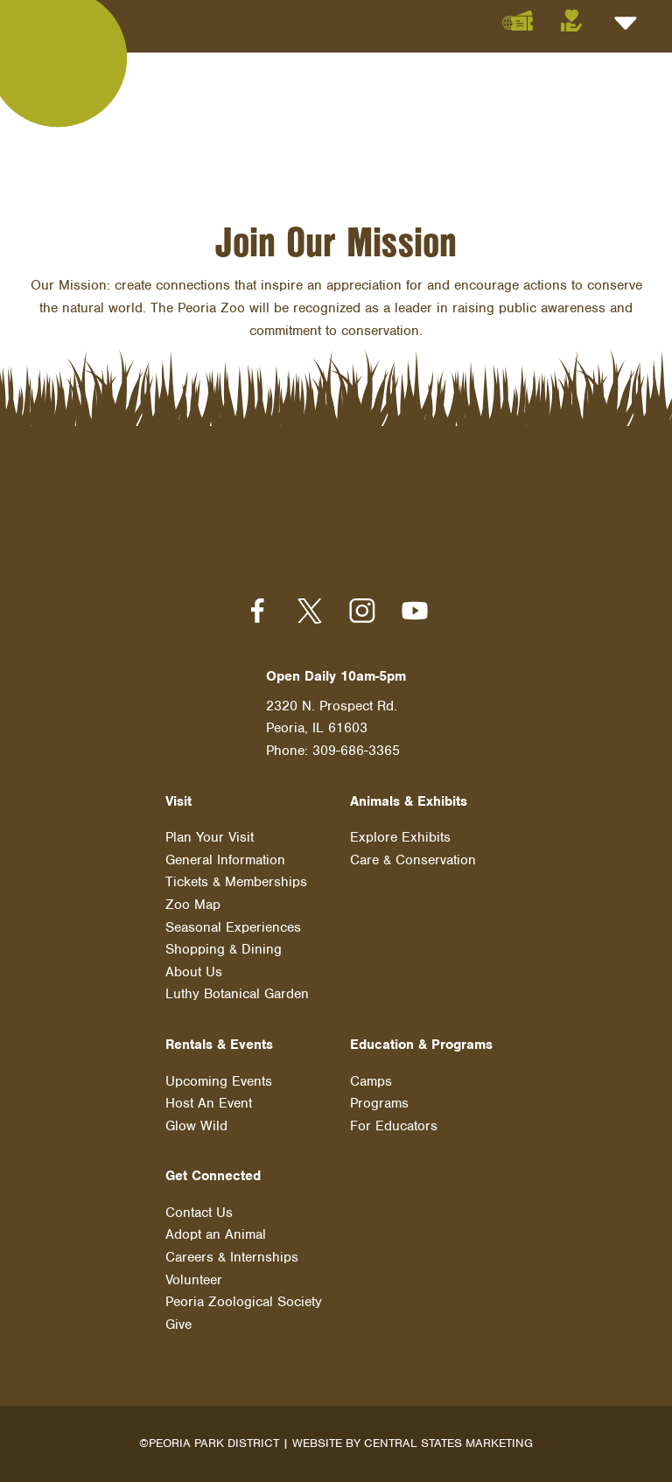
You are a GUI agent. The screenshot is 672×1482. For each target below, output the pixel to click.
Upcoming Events (218, 1081)
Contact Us (199, 1212)
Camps (371, 1081)
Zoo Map (192, 904)
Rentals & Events (219, 1044)
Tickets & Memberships (236, 882)
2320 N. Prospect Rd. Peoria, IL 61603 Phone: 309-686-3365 (333, 728)
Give (178, 1324)
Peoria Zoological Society (243, 1302)
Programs (379, 1103)
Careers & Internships (231, 1257)
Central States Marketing (448, 1443)
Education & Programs (421, 1044)
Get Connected (213, 1176)
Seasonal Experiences (233, 927)
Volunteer (193, 1280)
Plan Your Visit (209, 837)
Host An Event (208, 1103)
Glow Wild (196, 1126)
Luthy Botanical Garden (237, 994)
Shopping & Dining (223, 949)
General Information (225, 860)
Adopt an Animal (215, 1234)
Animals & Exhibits (408, 801)
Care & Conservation (413, 860)
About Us (193, 972)
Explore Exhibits (400, 837)
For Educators (394, 1126)
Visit (178, 801)
